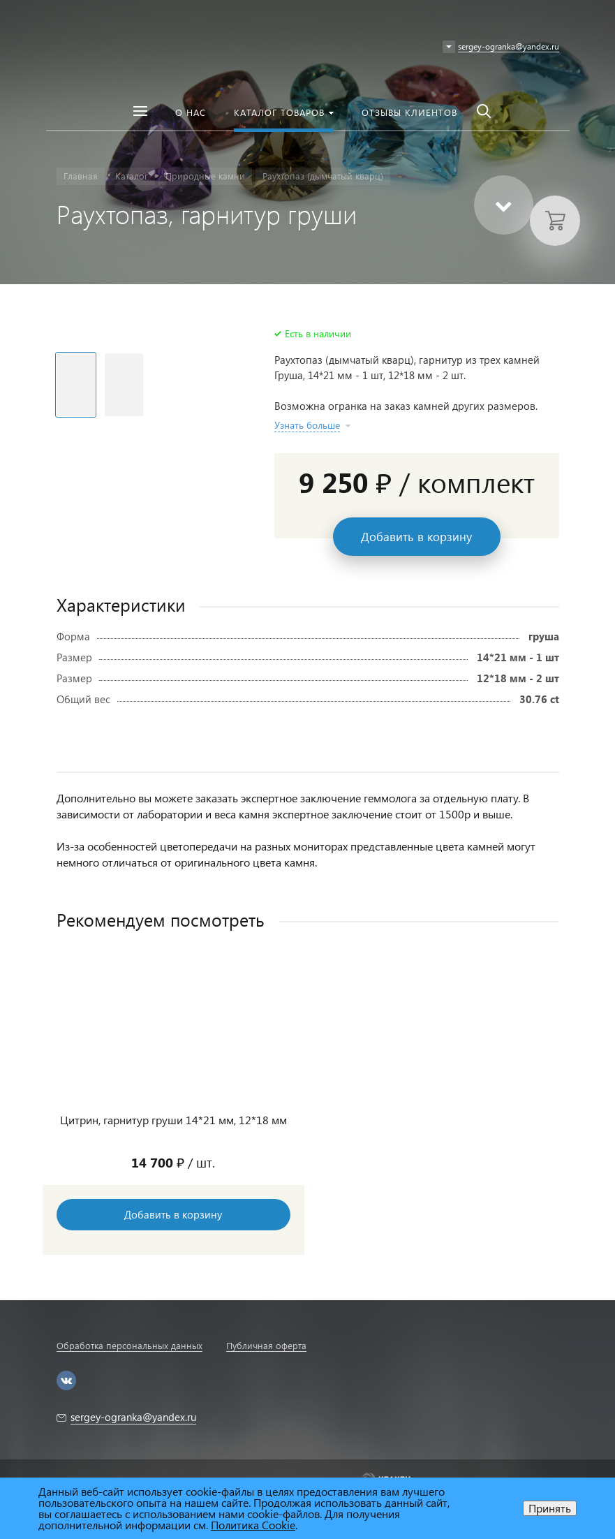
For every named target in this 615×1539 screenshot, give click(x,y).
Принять (549, 1508)
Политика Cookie (253, 1524)
